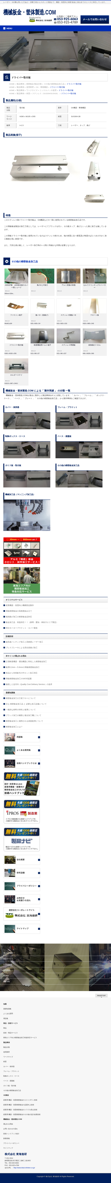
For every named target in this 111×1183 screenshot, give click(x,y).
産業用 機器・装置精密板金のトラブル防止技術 (20, 1110)
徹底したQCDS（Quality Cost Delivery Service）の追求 (29, 684)
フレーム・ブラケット (11, 1071)
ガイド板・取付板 (9, 1086)
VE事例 (6, 976)
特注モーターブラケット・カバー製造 (22, 628)
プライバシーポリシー (11, 1143)
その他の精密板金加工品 (24, 261)
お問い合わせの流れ (10, 1129)
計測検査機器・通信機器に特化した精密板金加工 (26, 661)
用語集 (5, 1018)
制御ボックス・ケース (11, 1076)
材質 (5, 1061)
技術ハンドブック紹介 (11, 1134)
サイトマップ (8, 1148)
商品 (5, 1028)
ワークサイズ (8, 1057)
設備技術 (6, 964)
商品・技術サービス (10, 1023)
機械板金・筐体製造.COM (29, 12)
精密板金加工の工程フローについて (21, 698)
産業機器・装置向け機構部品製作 (20, 605)
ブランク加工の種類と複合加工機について (23, 715)
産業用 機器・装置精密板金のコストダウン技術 (20, 1100)
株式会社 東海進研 (52, 1176)
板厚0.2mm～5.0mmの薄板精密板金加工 (23, 667)
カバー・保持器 (9, 1066)
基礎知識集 (7, 1009)
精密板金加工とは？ (14, 727)
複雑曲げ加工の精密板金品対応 (19, 617)
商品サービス (8, 959)
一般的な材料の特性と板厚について (21, 710)
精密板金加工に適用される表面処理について (24, 721)
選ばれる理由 (8, 953)
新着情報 (6, 981)
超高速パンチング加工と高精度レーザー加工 (24, 642)
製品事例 (6, 970)
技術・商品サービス (10, 1033)
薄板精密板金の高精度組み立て (19, 611)
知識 (5, 1004)
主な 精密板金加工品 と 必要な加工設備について (26, 704)
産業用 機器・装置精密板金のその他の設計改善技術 (21, 1114)
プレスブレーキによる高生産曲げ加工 (22, 648)
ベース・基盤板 (9, 1081)
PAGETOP (101, 995)
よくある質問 (8, 1014)
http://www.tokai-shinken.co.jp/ (24, 1168)
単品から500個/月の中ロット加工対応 (21, 673)
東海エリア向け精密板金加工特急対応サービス (20, 1038)
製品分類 (6, 1047)
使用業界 (6, 1052)
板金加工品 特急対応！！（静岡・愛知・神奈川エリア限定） (32, 622)
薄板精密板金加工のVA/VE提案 (19, 679)
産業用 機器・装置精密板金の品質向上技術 (18, 1105)
